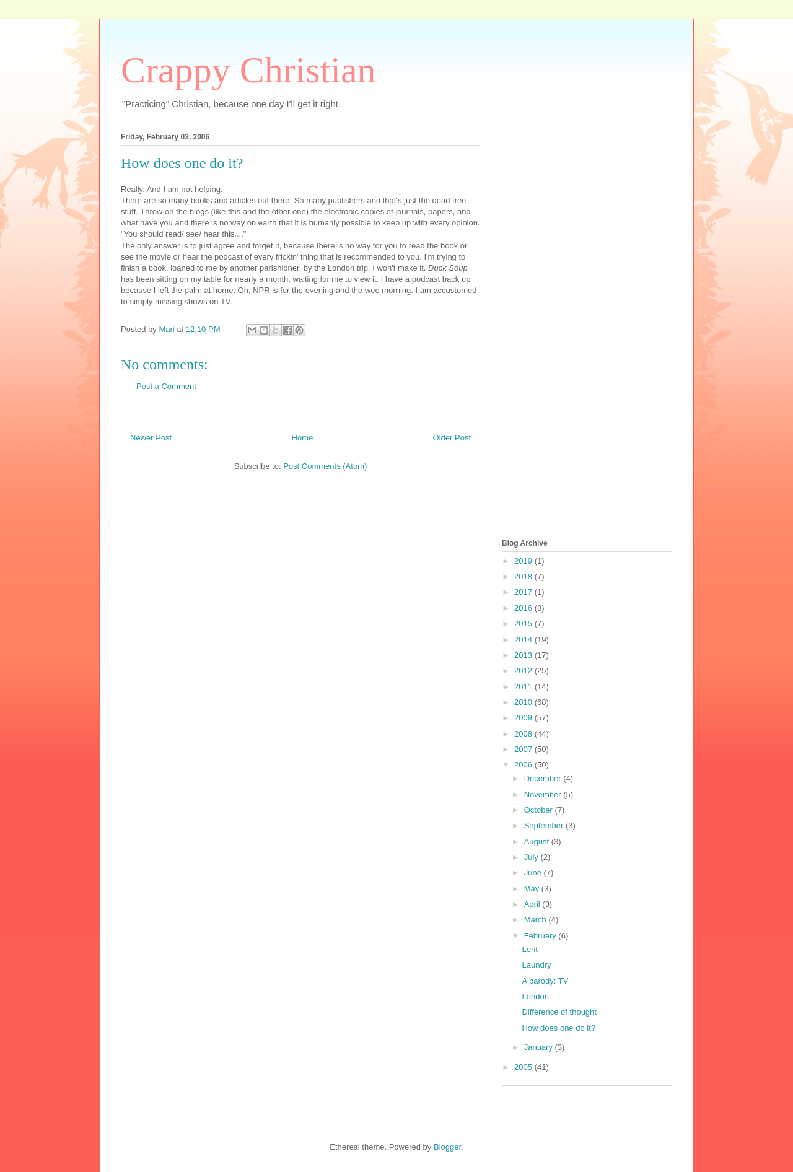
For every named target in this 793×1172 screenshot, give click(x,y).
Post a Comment (166, 386)
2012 (524, 670)
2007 (524, 749)
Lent (529, 949)
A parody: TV (545, 981)
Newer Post (151, 437)
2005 (524, 1067)
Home (302, 437)
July (532, 857)
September (545, 825)
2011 (524, 686)
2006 (524, 764)
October (539, 810)
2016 (524, 608)
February (541, 935)
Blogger (447, 1147)
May (532, 888)
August (537, 841)
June (534, 872)
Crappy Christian (248, 70)
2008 (524, 733)
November (544, 794)
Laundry (536, 964)
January (539, 1047)
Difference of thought (559, 1012)
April (533, 904)
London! (536, 996)
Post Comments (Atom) (325, 466)
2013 (524, 655)
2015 (524, 623)
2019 (524, 561)
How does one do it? (558, 1028)
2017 (524, 592)
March (536, 919)
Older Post (452, 437)
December (544, 778)
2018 (524, 576)
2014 (524, 639)
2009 (524, 717)
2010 (524, 702)
